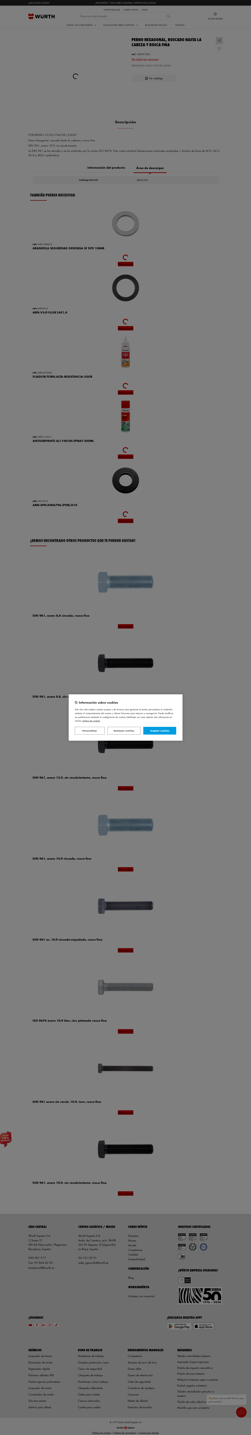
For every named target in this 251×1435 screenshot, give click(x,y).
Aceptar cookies (159, 730)
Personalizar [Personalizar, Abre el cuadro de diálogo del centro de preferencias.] (89, 730)
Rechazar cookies (124, 730)
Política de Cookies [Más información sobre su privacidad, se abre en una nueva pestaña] (91, 720)
